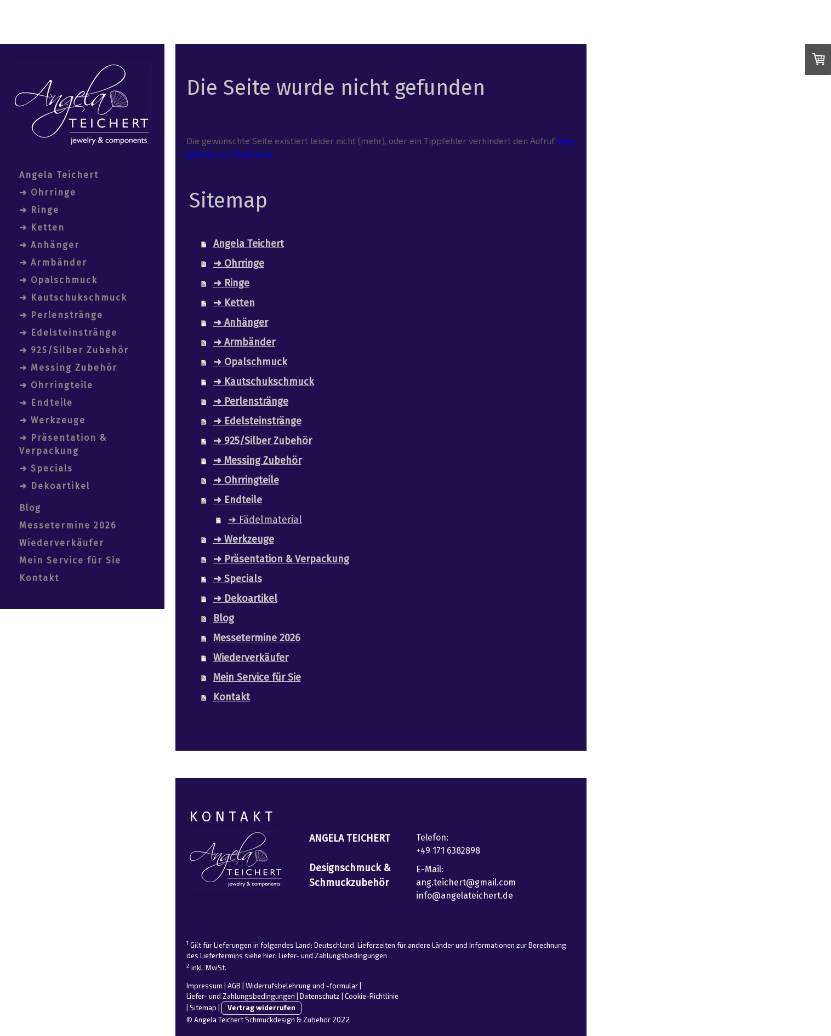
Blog (30, 508)
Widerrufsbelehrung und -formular (302, 985)
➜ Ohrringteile (56, 385)
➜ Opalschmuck (58, 280)
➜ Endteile (46, 403)
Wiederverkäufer (61, 543)
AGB (234, 985)
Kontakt (39, 578)
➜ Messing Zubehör (68, 367)
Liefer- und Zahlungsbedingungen (332, 955)
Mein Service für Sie (70, 560)
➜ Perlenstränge (61, 315)
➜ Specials (46, 468)
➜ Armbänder (53, 262)
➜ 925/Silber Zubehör (74, 350)
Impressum (204, 985)
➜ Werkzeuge (52, 420)
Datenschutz (320, 996)
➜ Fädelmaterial (265, 520)
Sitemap (203, 1007)
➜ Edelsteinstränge (68, 332)
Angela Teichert (59, 175)
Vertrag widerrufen (261, 1007)
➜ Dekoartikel (54, 486)
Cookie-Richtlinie (372, 996)
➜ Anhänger (49, 245)
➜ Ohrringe (47, 192)
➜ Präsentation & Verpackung (63, 444)
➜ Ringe (39, 210)
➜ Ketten (42, 227)
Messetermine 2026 (68, 525)
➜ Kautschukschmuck (73, 297)
